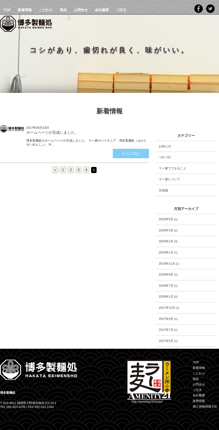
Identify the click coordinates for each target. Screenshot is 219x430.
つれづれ (165, 157)
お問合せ (81, 10)
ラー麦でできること (172, 168)
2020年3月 (166, 230)
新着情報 (25, 10)
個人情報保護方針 (205, 406)
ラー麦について (169, 179)
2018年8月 (166, 274)
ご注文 (121, 10)
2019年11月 (167, 263)
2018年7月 (166, 285)
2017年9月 (166, 319)
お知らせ (165, 146)
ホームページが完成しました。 (52, 132)
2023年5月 (166, 219)
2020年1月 (166, 252)
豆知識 (163, 190)
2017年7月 (166, 329)
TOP (7, 10)
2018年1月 (166, 296)
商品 (63, 10)
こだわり (46, 10)
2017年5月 (166, 341)
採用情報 (199, 401)
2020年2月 (166, 241)
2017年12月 (167, 307)
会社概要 (102, 10)
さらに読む (131, 153)
